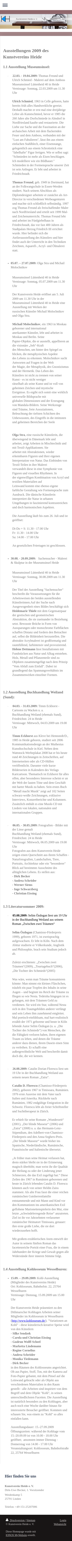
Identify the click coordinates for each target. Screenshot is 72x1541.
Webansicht (60, 1524)
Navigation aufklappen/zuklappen (36, 5)
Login (63, 1520)
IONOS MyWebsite (16, 1535)
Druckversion (15, 1520)
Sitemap (30, 1520)
